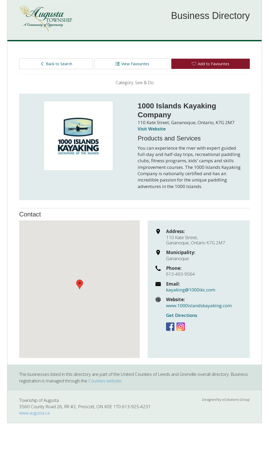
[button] (79, 284)
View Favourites (132, 63)
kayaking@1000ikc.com (190, 290)
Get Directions (181, 315)
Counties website (105, 381)
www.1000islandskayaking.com (199, 305)
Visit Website (152, 129)
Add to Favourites (210, 63)
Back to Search (56, 63)
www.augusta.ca (34, 413)
